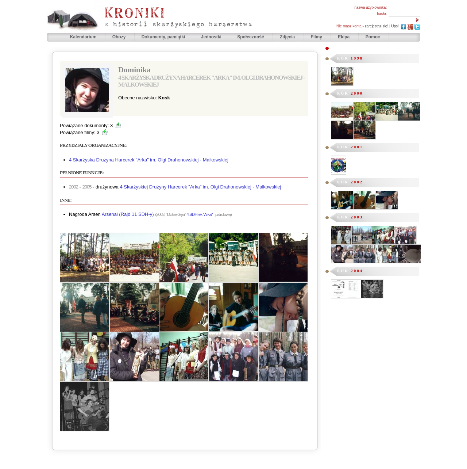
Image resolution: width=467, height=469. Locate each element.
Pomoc (373, 36)
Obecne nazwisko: (138, 97)
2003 (357, 217)
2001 (357, 147)
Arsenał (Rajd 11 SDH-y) (128, 214)
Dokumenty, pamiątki (164, 36)
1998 (357, 58)
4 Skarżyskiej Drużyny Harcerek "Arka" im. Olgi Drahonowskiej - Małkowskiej (200, 187)
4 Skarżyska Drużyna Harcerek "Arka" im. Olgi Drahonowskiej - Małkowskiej (148, 160)
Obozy (119, 36)
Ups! (395, 26)
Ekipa (344, 36)
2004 (357, 270)
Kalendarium (84, 36)
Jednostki (212, 36)
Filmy (316, 36)
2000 (357, 93)
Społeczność (251, 36)
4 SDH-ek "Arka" (199, 214)
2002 (357, 182)
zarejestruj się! (376, 26)
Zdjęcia (288, 36)
